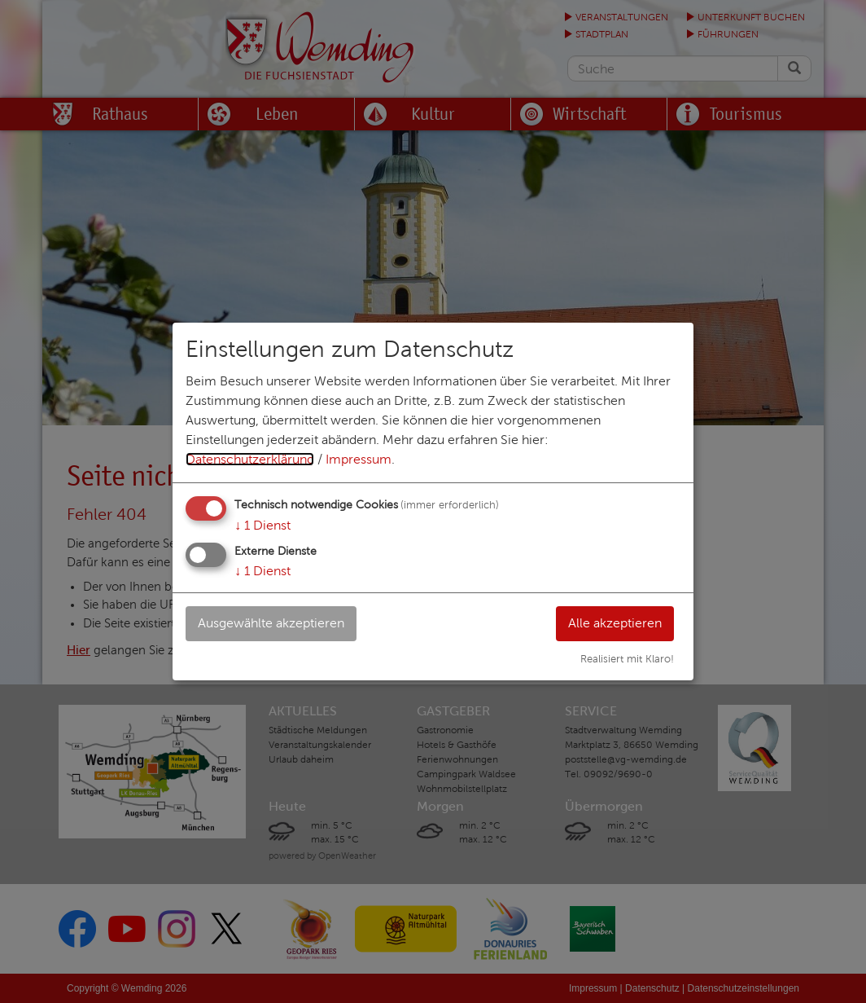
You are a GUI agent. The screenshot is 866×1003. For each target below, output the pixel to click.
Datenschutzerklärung (250, 459)
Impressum (358, 459)
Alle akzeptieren (615, 623)
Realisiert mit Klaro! (627, 659)
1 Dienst (262, 525)
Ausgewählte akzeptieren (271, 623)
